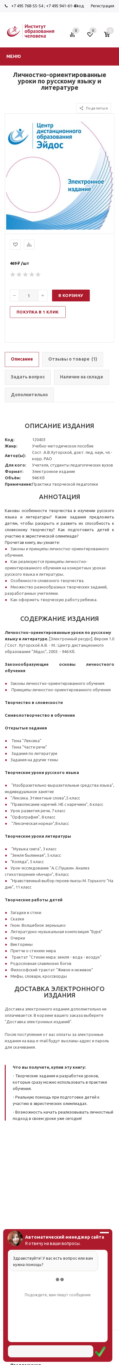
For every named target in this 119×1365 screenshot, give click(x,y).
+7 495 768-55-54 (27, 6)
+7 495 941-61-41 (62, 6)
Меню (13, 56)
